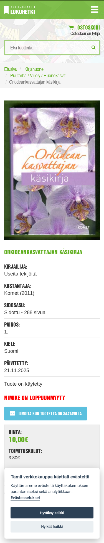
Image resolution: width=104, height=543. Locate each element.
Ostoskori (84, 27)
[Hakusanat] (52, 47)
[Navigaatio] (94, 11)
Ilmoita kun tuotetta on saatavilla (46, 413)
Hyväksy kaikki (52, 513)
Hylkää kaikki (52, 527)
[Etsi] (94, 47)
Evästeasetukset (25, 498)
